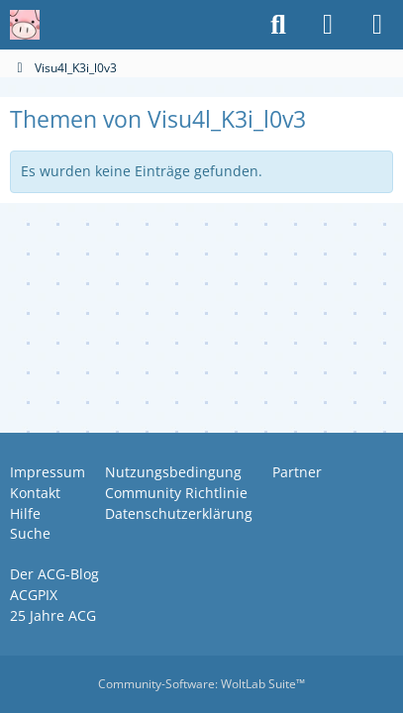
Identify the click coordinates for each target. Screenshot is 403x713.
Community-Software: (201, 683)
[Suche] (278, 25)
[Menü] (377, 25)
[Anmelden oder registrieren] (328, 25)
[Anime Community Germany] (25, 25)
